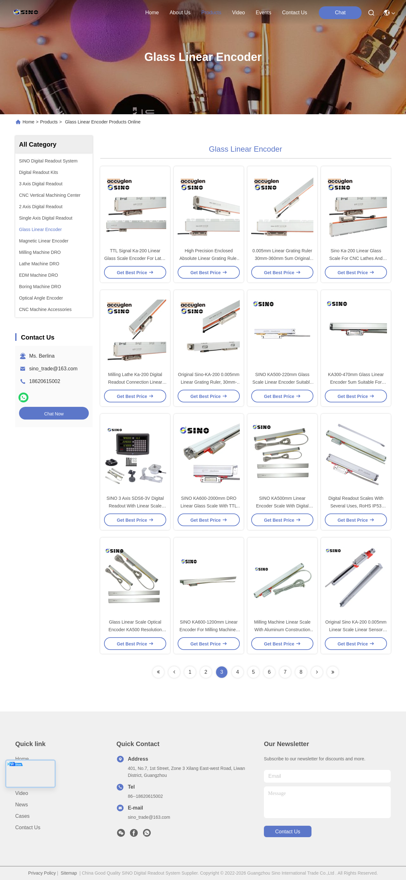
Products (49, 121)
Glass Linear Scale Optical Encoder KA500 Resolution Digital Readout (135, 629)
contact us (294, 12)
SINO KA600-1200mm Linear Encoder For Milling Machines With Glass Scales (209, 629)
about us (180, 12)
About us (25, 770)
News (21, 804)
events (263, 12)
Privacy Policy (42, 873)
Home (152, 12)
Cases (22, 816)
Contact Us (27, 827)
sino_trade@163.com (53, 368)
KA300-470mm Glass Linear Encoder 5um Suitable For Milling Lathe (356, 382)
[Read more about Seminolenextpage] (158, 672)
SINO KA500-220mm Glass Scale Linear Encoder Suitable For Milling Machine (282, 382)
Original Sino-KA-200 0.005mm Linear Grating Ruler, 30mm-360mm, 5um (208, 382)
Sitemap (69, 873)
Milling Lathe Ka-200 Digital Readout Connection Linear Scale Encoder (135, 382)
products (211, 12)
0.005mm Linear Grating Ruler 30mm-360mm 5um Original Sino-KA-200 (282, 258)
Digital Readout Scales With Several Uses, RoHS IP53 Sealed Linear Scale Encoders (356, 506)
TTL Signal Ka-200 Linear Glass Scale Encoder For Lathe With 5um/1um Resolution (135, 258)
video (238, 12)
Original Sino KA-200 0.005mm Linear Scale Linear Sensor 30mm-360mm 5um (356, 629)
